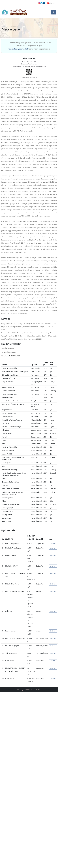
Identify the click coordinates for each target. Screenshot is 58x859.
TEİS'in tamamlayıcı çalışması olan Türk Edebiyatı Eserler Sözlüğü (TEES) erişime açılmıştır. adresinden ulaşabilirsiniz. (29, 46)
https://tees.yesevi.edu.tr (18, 49)
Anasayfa (4, 26)
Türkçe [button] (51, 3)
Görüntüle (53, 543)
